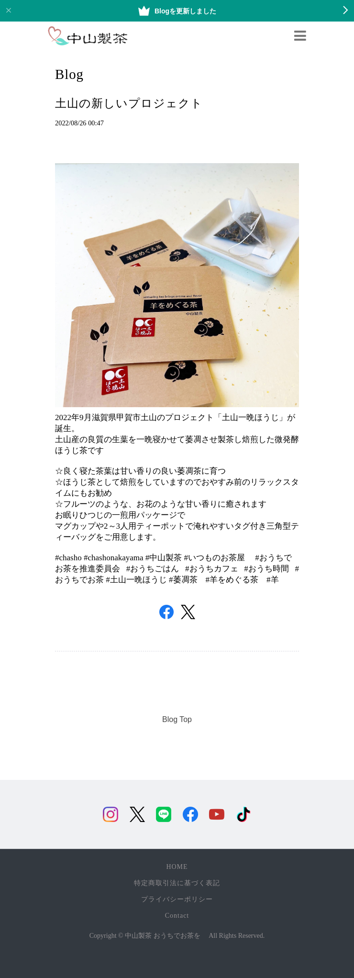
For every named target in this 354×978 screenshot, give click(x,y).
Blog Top (177, 719)
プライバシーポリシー (177, 899)
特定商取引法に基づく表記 (177, 883)
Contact (177, 915)
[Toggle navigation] (300, 36)
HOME (177, 866)
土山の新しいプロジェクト (129, 103)
